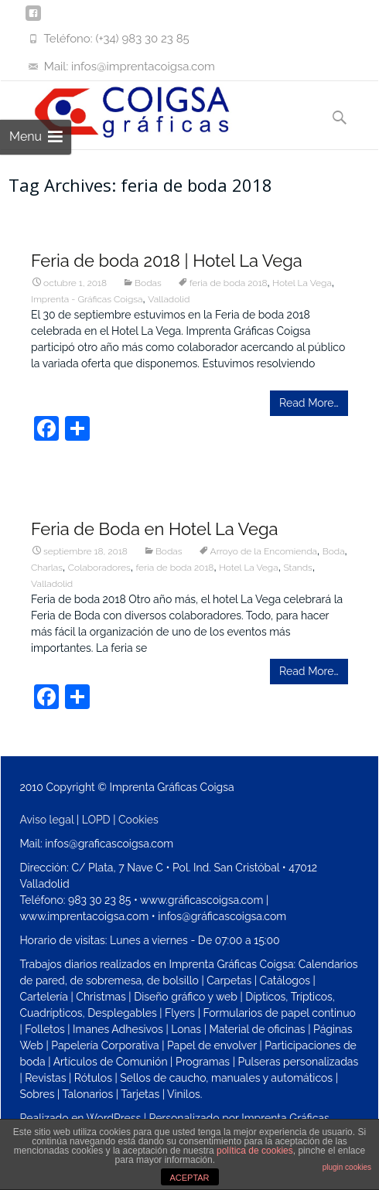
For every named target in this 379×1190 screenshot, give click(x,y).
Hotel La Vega (302, 283)
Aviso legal (46, 819)
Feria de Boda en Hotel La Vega (154, 529)
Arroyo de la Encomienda (263, 551)
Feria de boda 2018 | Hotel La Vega (166, 261)
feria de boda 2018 (229, 283)
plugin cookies (347, 1167)
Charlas (47, 567)
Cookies (138, 819)
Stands (297, 567)
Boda (334, 551)
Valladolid (169, 299)
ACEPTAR (189, 1177)
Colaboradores (99, 567)
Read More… (309, 403)
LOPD (96, 819)
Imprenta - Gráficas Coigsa (86, 299)
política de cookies (255, 1150)
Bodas (148, 283)
